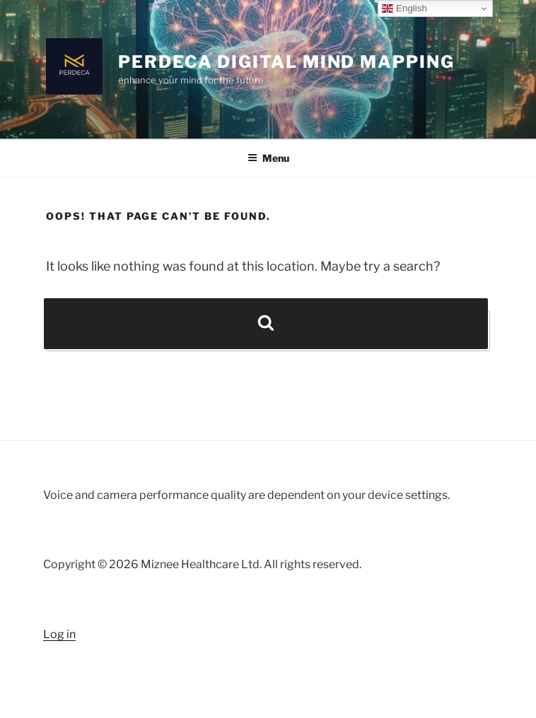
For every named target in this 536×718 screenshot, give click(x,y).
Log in (59, 634)
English (404, 8)
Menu (268, 158)
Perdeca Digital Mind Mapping (286, 62)
